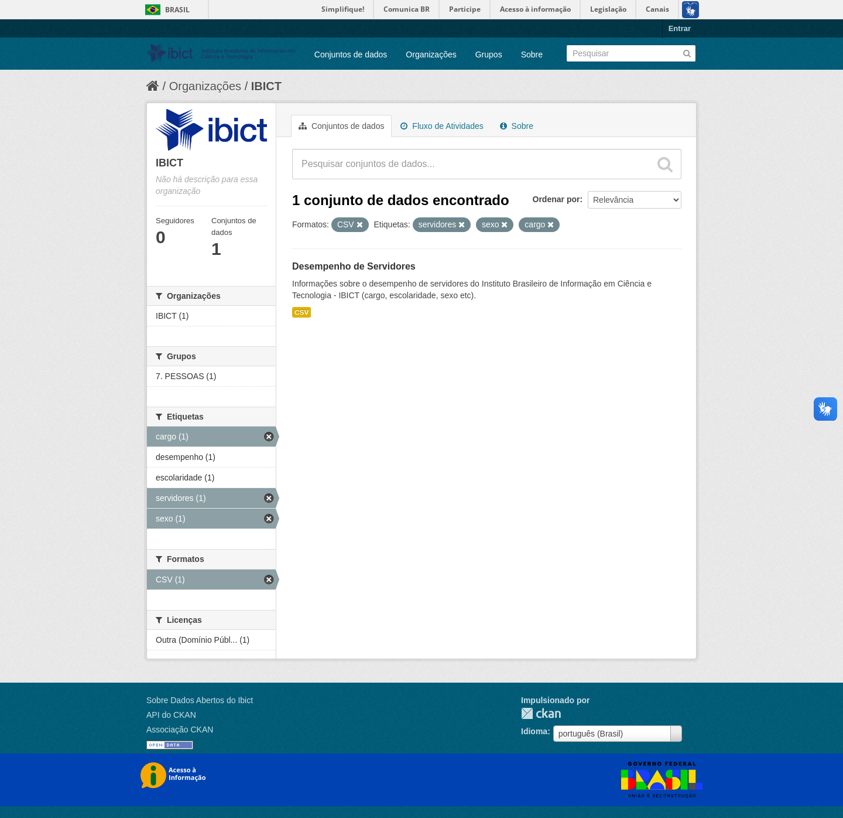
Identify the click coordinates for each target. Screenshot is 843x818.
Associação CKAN (179, 729)
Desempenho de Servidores (354, 266)
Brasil (177, 10)
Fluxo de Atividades (441, 126)
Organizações (431, 54)
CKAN (541, 713)
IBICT (266, 86)
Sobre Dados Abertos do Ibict (199, 700)
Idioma (534, 731)
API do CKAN (171, 715)
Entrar (680, 28)
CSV (301, 312)
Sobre (532, 54)
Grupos (488, 54)
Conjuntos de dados (351, 54)
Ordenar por (556, 199)
